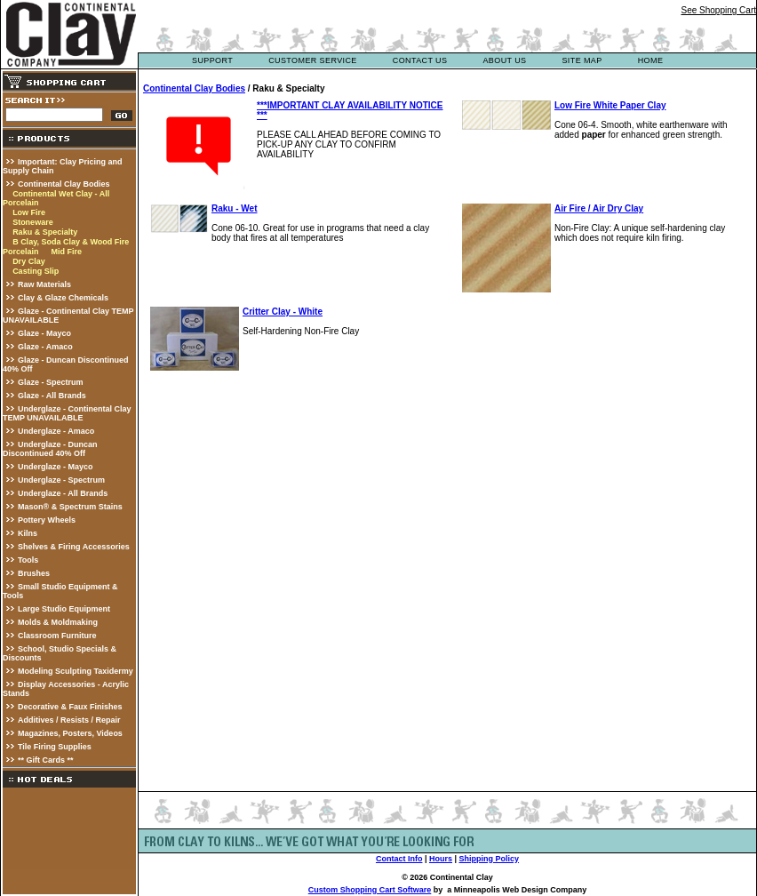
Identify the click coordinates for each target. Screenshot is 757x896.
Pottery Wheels (47, 520)
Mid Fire (66, 251)
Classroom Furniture (57, 635)
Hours (440, 858)
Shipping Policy (489, 858)
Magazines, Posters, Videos (70, 733)
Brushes (34, 573)
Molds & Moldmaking (58, 622)
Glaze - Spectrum (51, 382)
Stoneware (32, 222)
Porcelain (21, 202)
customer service (312, 60)
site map (582, 60)
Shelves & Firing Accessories (74, 546)
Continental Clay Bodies (64, 184)
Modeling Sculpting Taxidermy (75, 671)
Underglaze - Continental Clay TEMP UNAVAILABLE (67, 413)
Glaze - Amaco (45, 346)
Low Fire (28, 212)
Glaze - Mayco (44, 333)
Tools (28, 560)
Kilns (27, 533)
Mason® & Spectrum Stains (70, 506)
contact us (420, 60)
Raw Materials (44, 284)
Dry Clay (28, 261)
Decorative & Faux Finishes (70, 706)
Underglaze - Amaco (56, 431)
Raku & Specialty (44, 232)
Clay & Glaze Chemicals (63, 297)
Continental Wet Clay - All (60, 193)
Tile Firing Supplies (55, 746)
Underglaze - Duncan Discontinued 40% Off (50, 449)
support (212, 60)
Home (651, 60)
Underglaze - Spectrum (61, 480)
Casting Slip (35, 271)
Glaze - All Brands (52, 395)
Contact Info (399, 858)
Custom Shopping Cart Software (370, 889)
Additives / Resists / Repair (69, 720)
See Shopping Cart (718, 10)
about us (504, 60)
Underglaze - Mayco (55, 466)
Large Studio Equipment (64, 608)
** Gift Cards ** (46, 760)
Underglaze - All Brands (63, 493)
